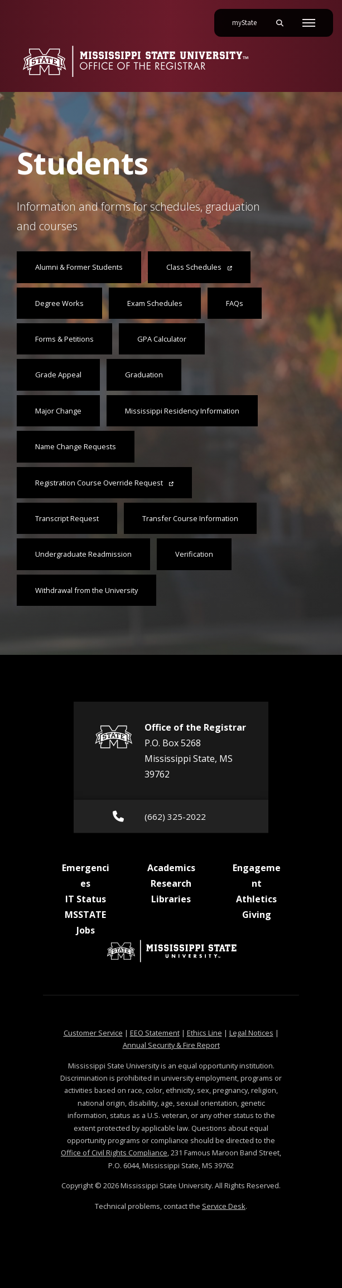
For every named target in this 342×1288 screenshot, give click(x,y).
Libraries (171, 899)
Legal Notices (251, 1033)
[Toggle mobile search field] (279, 23)
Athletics (256, 899)
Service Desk (223, 1206)
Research (171, 883)
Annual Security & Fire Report (171, 1045)
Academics (171, 868)
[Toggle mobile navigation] (308, 23)
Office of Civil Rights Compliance (114, 1153)
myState (249, 18)
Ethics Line (204, 1033)
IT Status (85, 899)
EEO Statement (155, 1033)
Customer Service (93, 1033)
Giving (256, 914)
